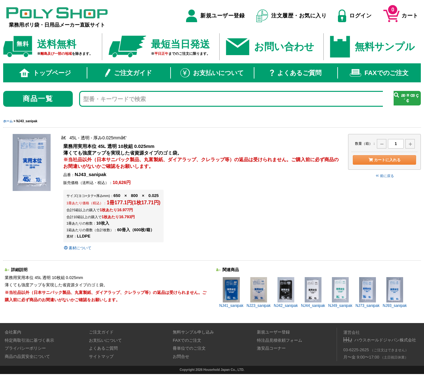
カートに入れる (384, 160)
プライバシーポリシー (25, 348)
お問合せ (181, 356)
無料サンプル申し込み (193, 332)
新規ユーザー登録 (215, 16)
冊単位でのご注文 (189, 348)
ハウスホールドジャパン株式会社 (385, 340)
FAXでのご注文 (379, 73)
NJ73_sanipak (367, 292)
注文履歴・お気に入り (291, 16)
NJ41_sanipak (231, 292)
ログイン (354, 16)
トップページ (45, 73)
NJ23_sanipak (258, 292)
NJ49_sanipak (340, 292)
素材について (77, 248)
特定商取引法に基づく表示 (29, 340)
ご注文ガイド (128, 73)
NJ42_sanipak (286, 292)
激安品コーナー (271, 348)
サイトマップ (101, 356)
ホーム (8, 121)
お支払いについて (212, 73)
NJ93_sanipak (395, 292)
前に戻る (384, 176)
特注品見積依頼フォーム (279, 340)
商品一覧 (38, 99)
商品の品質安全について (27, 356)
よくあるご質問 (295, 73)
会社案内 (13, 332)
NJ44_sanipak (313, 292)
